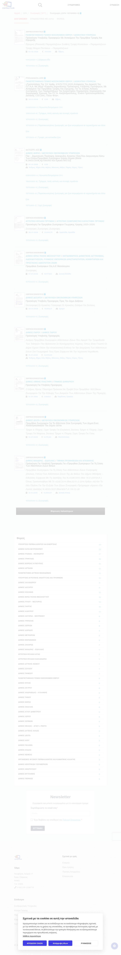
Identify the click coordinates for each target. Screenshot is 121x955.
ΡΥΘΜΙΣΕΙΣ (86, 943)
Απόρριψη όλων (60, 943)
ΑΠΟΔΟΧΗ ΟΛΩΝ (35, 943)
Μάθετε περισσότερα (32, 936)
